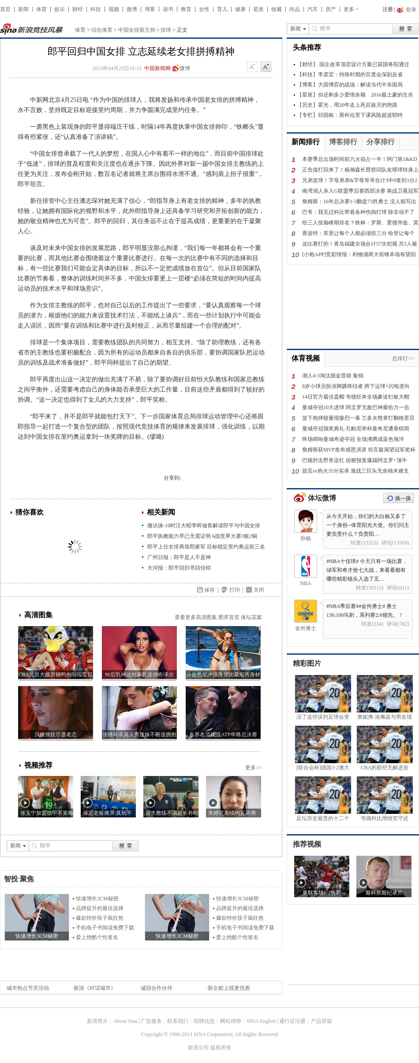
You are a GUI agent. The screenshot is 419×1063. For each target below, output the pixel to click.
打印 (234, 590)
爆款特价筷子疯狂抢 (99, 918)
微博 (132, 9)
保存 (209, 590)
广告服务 (151, 1021)
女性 (204, 9)
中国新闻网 (157, 68)
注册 (387, 9)
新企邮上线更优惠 (229, 988)
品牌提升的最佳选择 (99, 908)
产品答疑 (321, 1021)
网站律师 (230, 1021)
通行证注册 (292, 1021)
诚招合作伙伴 (156, 988)
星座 (258, 9)
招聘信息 (204, 1021)
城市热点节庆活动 (28, 988)
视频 (113, 9)
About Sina (125, 1021)
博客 (150, 9)
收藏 (276, 9)
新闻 (23, 9)
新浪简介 (97, 1021)
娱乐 (59, 9)
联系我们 (177, 1021)
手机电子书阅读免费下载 (105, 928)
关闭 (259, 590)
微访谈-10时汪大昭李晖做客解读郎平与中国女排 (203, 525)
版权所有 (221, 1047)
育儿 (222, 9)
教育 (186, 9)
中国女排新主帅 (136, 30)
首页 (5, 9)
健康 (240, 9)
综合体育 (101, 30)
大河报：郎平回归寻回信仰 (179, 568)
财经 (77, 9)
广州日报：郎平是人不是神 (179, 557)
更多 (349, 9)
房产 (330, 9)
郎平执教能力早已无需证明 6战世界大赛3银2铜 (202, 536)
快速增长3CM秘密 (97, 898)
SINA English (261, 1021)
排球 (166, 30)
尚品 (294, 9)
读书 (168, 9)
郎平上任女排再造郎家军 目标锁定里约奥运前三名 (206, 547)
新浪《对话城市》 (95, 988)
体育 (41, 9)
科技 (95, 9)
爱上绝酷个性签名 (97, 937)
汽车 (312, 9)
